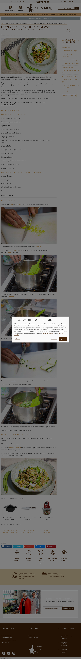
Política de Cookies (48, 333)
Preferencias (17, 339)
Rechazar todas (54, 339)
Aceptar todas (63, 339)
